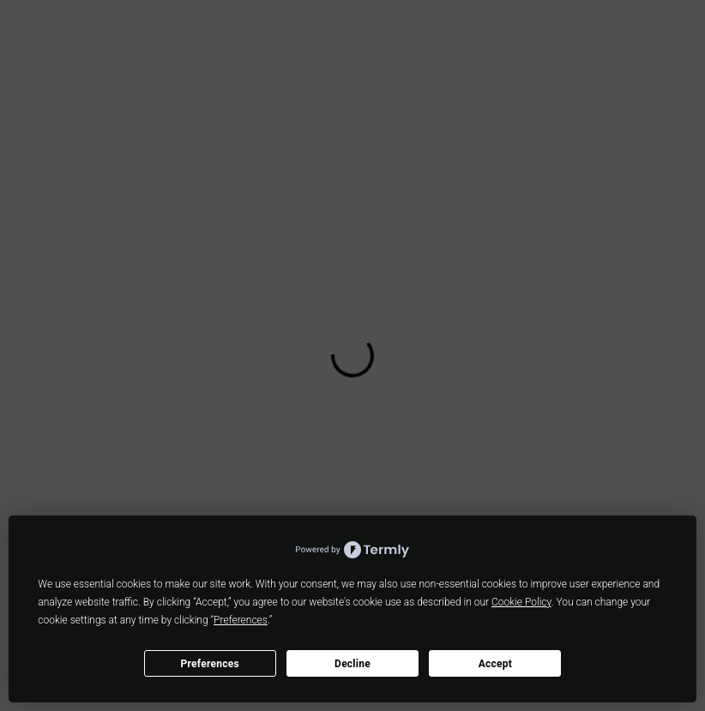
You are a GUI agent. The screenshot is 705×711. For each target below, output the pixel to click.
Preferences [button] (241, 620)
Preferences (210, 664)
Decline (352, 664)
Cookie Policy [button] (521, 602)
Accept (495, 664)
